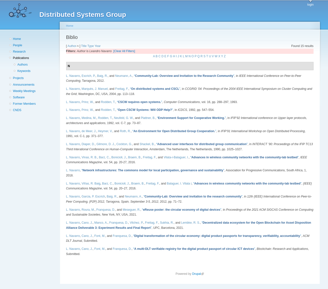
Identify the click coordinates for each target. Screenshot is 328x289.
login (310, 4)
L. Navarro (73, 76)
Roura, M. (88, 209)
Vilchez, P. (137, 222)
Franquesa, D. (105, 209)
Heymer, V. (105, 131)
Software (19, 97)
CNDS (17, 110)
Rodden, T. (108, 102)
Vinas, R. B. (89, 157)
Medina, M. (89, 118)
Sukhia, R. (167, 222)
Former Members (24, 103)
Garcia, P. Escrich (93, 196)
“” (184, 76)
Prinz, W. (88, 102)
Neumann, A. (123, 76)
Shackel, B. (147, 144)
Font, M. (99, 236)
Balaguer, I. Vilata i (179, 183)
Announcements (24, 84)
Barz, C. (104, 157)
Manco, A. (101, 222)
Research (19, 51)
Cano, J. (87, 222)
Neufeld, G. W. (123, 118)
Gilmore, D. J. (106, 144)
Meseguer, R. (131, 209)
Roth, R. (125, 131)
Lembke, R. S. (190, 222)
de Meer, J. (89, 131)
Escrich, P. (89, 76)
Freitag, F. (121, 89)
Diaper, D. (88, 144)
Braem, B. (134, 157)
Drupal (198, 274)
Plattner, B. (148, 118)
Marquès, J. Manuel (95, 89)
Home (17, 39)
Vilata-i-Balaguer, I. (176, 157)
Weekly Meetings (24, 91)
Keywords (23, 71)
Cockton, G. (124, 144)
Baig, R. (102, 76)
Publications (21, 58)
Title (84, 46)
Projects (18, 78)
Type (90, 46)
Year (98, 46)
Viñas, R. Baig (91, 183)
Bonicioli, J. (118, 157)
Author (72, 46)
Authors (22, 64)
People (17, 45)
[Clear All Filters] (124, 51)
